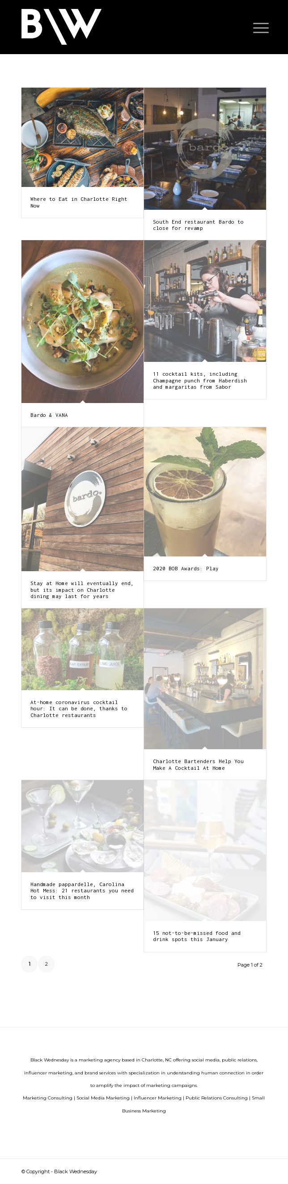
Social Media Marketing (103, 1098)
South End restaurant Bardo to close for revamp (198, 225)
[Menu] (254, 28)
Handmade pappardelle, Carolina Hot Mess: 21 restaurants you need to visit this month (82, 890)
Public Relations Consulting (217, 1098)
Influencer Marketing (158, 1098)
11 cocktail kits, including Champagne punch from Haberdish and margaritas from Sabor (200, 380)
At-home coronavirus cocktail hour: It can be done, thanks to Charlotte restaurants (78, 708)
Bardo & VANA (49, 415)
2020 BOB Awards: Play (186, 568)
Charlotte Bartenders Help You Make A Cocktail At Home (198, 764)
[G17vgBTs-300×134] (119, 27)
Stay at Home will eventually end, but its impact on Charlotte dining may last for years (82, 589)
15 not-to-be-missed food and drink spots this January (197, 936)
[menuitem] (254, 28)
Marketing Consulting (47, 1098)
